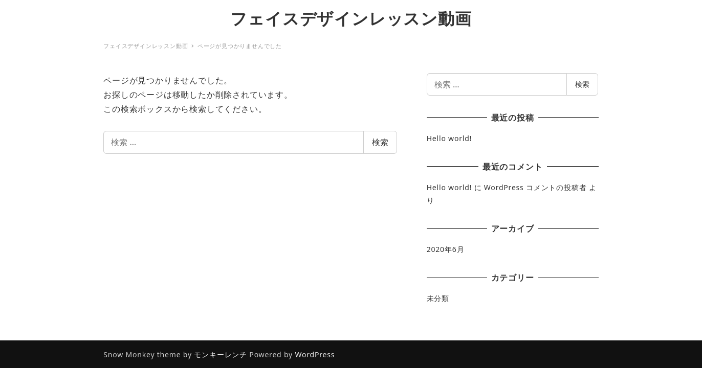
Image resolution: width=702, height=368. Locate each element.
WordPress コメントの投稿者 (535, 187)
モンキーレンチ (220, 354)
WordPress (315, 354)
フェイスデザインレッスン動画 (350, 18)
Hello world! (449, 138)
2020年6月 (446, 249)
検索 (380, 142)
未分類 (438, 298)
